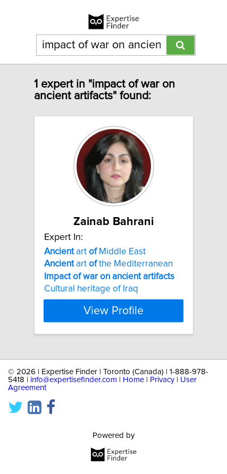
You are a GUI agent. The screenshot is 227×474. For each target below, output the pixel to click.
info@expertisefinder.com (73, 380)
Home (133, 380)
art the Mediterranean (108, 264)
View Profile (113, 310)
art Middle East (95, 251)
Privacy (162, 380)
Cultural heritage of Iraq (91, 289)
